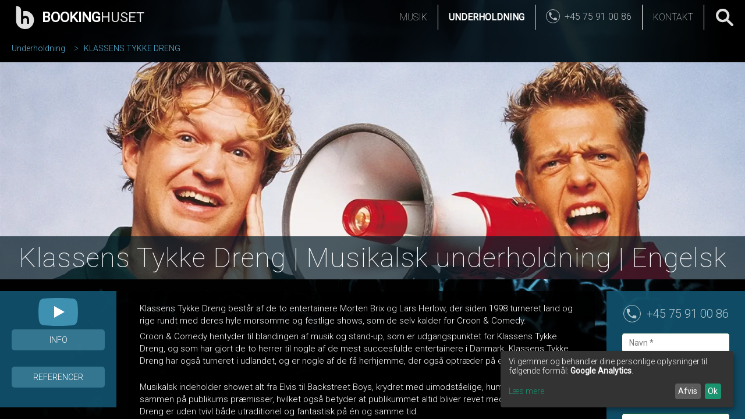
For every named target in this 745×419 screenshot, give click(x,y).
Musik (413, 17)
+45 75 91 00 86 (688, 314)
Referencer (58, 377)
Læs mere (526, 391)
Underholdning (486, 17)
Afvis (687, 391)
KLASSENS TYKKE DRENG (132, 48)
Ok (713, 391)
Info (58, 340)
